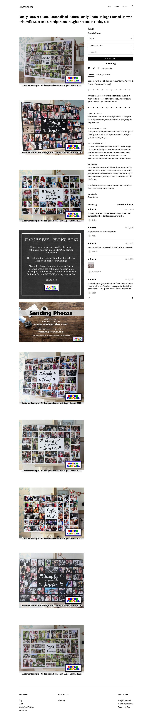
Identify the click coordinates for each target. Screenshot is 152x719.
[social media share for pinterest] (98, 68)
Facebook (61, 700)
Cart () (124, 6)
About (117, 6)
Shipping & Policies (103, 74)
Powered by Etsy (124, 707)
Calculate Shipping (94, 33)
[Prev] (89, 298)
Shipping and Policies (26, 707)
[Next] (132, 298)
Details (91, 74)
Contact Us (23, 710)
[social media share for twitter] (94, 68)
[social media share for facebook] (89, 68)
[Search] (133, 6)
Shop (109, 6)
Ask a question (107, 68)
